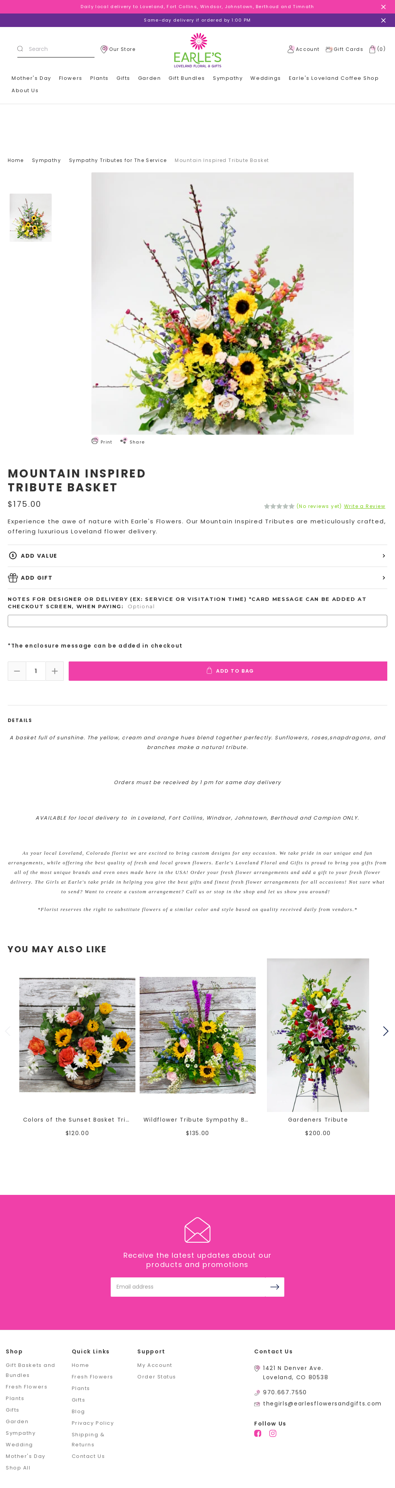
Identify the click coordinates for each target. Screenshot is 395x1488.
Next (387, 1031)
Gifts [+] (123, 78)
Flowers (71, 78)
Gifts (13, 1409)
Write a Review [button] (364, 506)
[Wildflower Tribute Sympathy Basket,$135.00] (198, 1034)
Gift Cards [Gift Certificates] (344, 49)
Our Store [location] (118, 49)
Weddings (265, 78)
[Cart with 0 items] (376, 49)
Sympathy (228, 78)
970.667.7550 (285, 1391)
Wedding (19, 1444)
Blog (78, 1410)
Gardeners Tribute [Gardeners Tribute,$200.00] (318, 1119)
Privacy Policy (93, 1422)
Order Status (156, 1376)
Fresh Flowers (26, 1386)
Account (303, 49)
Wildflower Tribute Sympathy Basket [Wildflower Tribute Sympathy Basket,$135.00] (197, 1119)
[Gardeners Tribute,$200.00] (318, 1034)
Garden (17, 1420)
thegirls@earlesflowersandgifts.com (322, 1403)
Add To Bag (232, 670)
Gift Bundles (187, 78)
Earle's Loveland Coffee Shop (334, 78)
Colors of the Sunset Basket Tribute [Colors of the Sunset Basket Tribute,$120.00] (77, 1119)
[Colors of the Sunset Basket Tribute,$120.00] (77, 1034)
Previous (8, 1031)
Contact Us (88, 1455)
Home (80, 1364)
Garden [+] (149, 78)
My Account (154, 1364)
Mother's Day (31, 78)
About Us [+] (25, 90)
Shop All (18, 1467)
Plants (99, 78)
